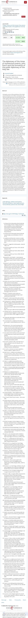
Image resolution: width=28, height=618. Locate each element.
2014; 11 (7, 12)
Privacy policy (18, 600)
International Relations (8, 203)
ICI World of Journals (7, 8)
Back (23, 16)
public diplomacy (6, 201)
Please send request (15, 52)
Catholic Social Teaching (16, 201)
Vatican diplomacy (17, 203)
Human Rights (21, 204)
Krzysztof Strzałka (9, 73)
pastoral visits (14, 204)
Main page (3, 600)
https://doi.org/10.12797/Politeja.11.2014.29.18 (13, 214)
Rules (10, 600)
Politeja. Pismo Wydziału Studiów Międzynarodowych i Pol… (11, 10)
